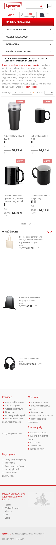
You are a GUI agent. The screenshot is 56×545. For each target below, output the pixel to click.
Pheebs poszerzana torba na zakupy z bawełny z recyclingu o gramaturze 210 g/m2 (31, 240)
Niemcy (8, 511)
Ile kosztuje (10, 462)
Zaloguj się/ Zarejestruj (15, 459)
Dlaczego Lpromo (38, 432)
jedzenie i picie (30, 87)
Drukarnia (12, 44)
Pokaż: (40, 93)
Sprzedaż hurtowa (39, 402)
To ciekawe (35, 445)
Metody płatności (12, 469)
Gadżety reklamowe (18, 22)
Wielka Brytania (12, 508)
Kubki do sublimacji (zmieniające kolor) (20, 65)
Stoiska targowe (16, 29)
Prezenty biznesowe (14, 402)
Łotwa (7, 517)
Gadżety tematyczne (18, 51)
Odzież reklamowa (17, 37)
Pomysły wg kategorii (15, 415)
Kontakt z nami (37, 449)
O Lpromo (35, 442)
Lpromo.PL (6, 534)
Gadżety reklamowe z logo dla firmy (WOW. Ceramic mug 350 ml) (14, 198)
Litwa (7, 514)
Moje (29, 14)
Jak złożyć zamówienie (15, 466)
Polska (8, 504)
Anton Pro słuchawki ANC (29, 359)
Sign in (11, 15)
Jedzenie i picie (38, 59)
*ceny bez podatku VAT (12, 433)
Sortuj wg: (6, 93)
